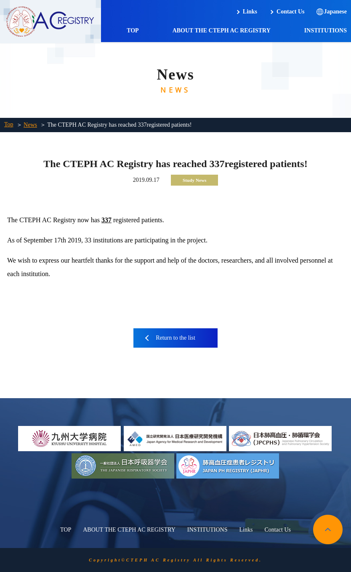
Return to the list (175, 338)
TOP (133, 30)
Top (8, 124)
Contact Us (291, 11)
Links (250, 11)
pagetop (328, 529)
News (30, 125)
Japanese (335, 11)
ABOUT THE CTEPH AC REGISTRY (222, 30)
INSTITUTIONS (325, 30)
